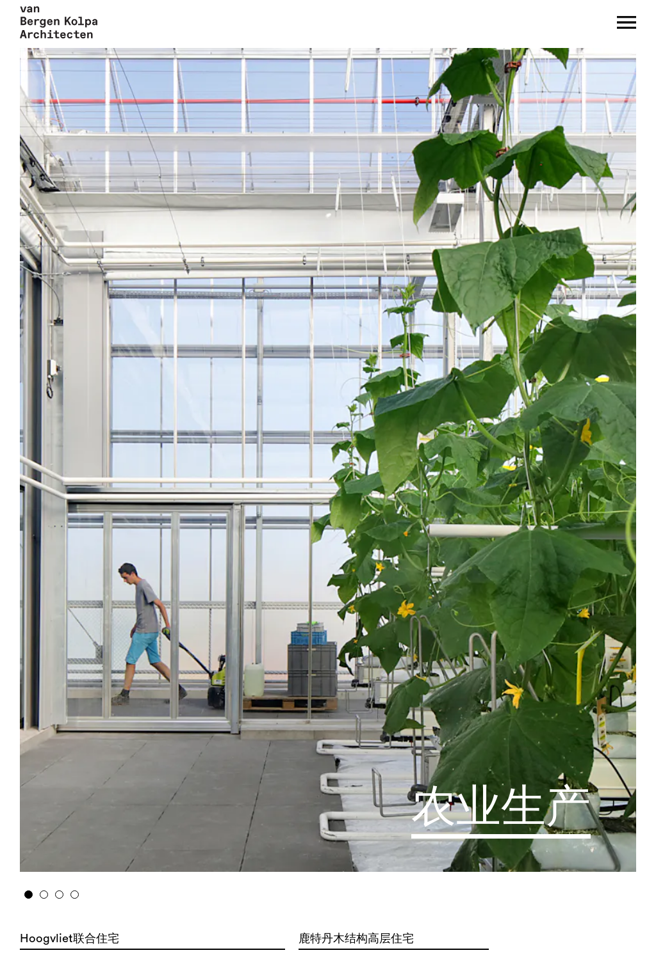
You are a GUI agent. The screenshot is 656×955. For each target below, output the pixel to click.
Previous (90, 455)
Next (566, 455)
